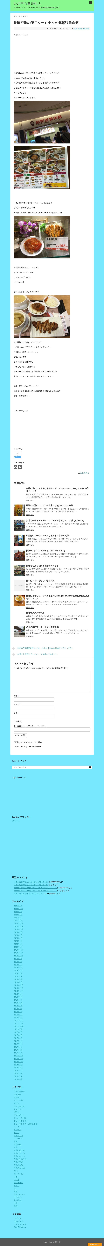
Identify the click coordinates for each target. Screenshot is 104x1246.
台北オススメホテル (35, 613)
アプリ (16, 1103)
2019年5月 (18, 970)
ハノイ (16, 1127)
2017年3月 (18, 1047)
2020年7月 (18, 935)
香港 (15, 1206)
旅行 (15, 1171)
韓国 (15, 1203)
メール (17, 704)
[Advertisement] (52, 52)
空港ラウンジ (19, 1194)
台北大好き (84, 473)
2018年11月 (18, 988)
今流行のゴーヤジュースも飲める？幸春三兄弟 (47, 535)
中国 (15, 1141)
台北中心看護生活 (27, 3)
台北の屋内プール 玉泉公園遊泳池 (42, 627)
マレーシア (18, 1139)
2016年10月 (18, 1062)
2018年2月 (18, 1015)
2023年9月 (18, 912)
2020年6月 (18, 938)
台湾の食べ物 (83, 29)
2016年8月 (18, 1068)
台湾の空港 (18, 1162)
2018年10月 (18, 991)
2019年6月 (18, 968)
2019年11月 (18, 953)
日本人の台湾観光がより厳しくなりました (31, 882)
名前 (16, 696)
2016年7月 (18, 1070)
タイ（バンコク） (21, 1121)
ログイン (17, 1218)
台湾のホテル (19, 1156)
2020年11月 (18, 926)
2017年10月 (18, 1026)
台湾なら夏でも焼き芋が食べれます (42, 566)
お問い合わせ (19, 1091)
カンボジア (18, 1109)
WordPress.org (20, 1227)
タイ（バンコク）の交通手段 (25, 1124)
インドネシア (19, 1106)
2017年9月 (18, 1029)
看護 (15, 1191)
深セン (16, 1186)
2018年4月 (18, 1009)
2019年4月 (18, 973)
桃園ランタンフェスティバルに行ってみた (45, 551)
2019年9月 (18, 959)
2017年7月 (18, 1035)
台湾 (75, 29)
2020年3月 (18, 941)
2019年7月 (18, 965)
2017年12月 (18, 1020)
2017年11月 (18, 1023)
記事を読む (30, 500)
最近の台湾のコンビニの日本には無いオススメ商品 (49, 505)
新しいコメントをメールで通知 (29, 742)
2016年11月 (18, 1059)
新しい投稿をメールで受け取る (29, 746)
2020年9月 (18, 932)
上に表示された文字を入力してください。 (31, 726)
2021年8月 (18, 918)
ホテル (16, 1133)
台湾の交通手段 (20, 1159)
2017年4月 (18, 1044)
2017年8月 (18, 1032)
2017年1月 (18, 1053)
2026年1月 (18, 906)
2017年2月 (18, 1050)
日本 (15, 1177)
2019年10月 (18, 956)
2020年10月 (18, 929)
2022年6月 (18, 915)
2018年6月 (18, 1003)
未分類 (16, 1180)
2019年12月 (18, 950)
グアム (16, 1112)
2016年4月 (18, 1079)
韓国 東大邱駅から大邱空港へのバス (29, 894)
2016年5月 (18, 1076)
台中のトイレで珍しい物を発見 (40, 581)
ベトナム (17, 1130)
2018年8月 (18, 997)
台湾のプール (19, 1153)
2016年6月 (18, 1073)
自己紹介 (17, 1197)
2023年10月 (18, 909)
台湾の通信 (18, 1165)
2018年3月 (18, 1012)
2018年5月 (18, 1006)
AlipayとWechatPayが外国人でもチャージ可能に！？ (35, 888)
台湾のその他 (19, 1150)
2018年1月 (18, 1018)
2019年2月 (18, 979)
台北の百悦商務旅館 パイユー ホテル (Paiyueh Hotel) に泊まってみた (42, 648)
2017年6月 (18, 1038)
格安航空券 (18, 1183)
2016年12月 (18, 1056)
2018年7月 (18, 1000)
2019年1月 (18, 982)
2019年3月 (18, 976)
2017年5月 (18, 1041)
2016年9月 (18, 1065)
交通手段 (17, 1144)
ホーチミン (18, 1136)
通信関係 (17, 1200)
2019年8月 (18, 962)
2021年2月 (18, 920)
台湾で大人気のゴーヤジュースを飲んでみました (34, 654)
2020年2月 (18, 944)
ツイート (15, 821)
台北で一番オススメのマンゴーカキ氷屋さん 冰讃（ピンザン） (55, 520)
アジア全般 (18, 1100)
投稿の (18, 1221)
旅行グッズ (18, 1174)
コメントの (20, 1224)
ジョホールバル (20, 1118)
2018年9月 (18, 994)
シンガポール (19, 1115)
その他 (16, 1097)
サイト (16, 713)
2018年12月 (18, 985)
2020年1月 (18, 947)
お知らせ (17, 1094)
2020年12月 (18, 923)
